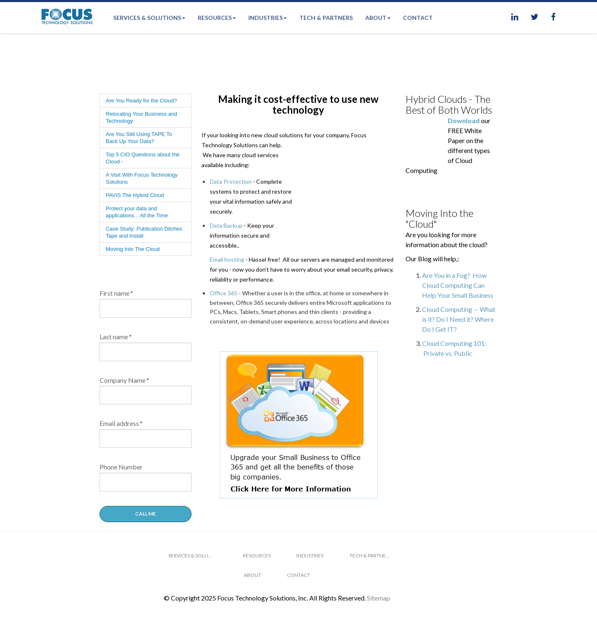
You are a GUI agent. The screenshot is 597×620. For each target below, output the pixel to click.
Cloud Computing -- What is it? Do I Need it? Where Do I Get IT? (458, 319)
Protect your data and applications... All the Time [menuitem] (137, 212)
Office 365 (224, 283)
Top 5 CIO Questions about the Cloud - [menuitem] (143, 158)
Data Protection (231, 181)
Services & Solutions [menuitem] (147, 17)
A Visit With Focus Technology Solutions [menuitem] (141, 178)
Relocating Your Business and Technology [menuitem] (141, 117)
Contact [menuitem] (418, 17)
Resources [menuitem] (215, 17)
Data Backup (226, 225)
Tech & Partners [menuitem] (326, 17)
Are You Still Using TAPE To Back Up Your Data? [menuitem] (139, 137)
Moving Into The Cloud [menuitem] (133, 249)
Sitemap (378, 598)
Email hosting (227, 249)
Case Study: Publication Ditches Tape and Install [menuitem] (144, 232)
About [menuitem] (375, 17)
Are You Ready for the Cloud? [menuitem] (141, 100)
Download (464, 120)
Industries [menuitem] (265, 17)
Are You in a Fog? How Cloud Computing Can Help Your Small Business (457, 285)
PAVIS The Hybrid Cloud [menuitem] (135, 195)
